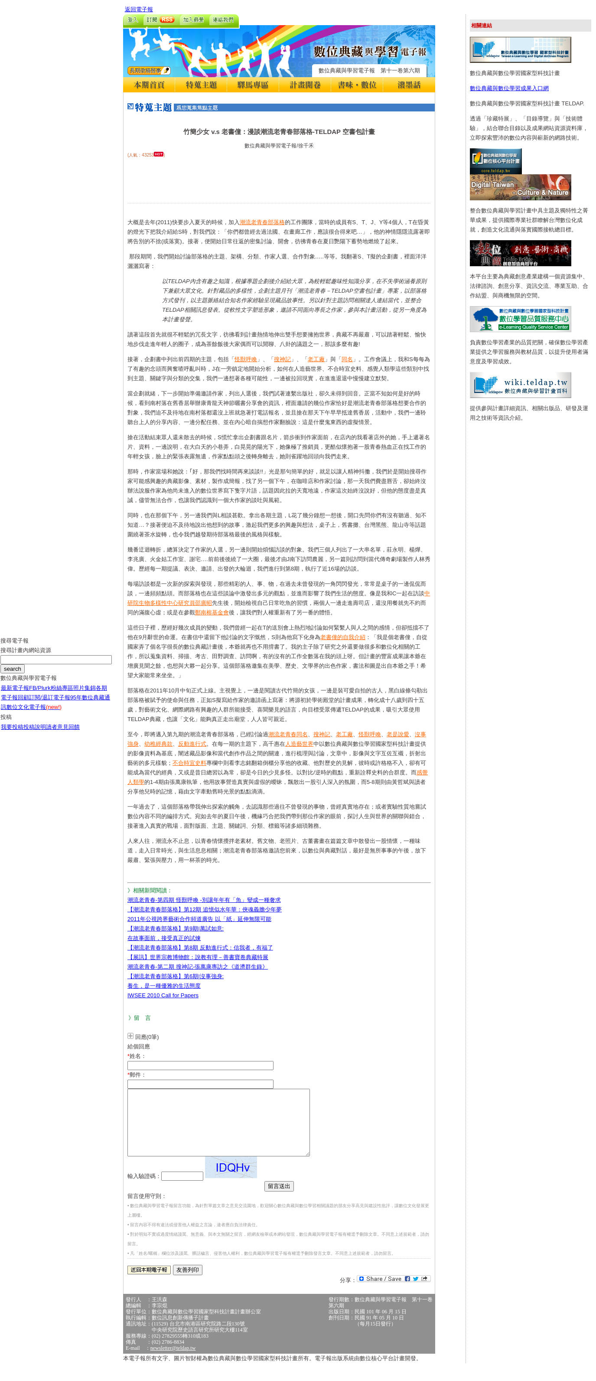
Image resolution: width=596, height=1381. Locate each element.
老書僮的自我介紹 (342, 637)
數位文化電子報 (34, 713)
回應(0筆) (147, 1037)
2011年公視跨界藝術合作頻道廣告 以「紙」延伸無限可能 (199, 919)
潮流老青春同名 (288, 734)
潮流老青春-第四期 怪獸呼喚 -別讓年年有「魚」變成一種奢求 (204, 900)
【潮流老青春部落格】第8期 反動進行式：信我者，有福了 (200, 947)
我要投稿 (12, 733)
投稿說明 (34, 733)
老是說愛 (398, 734)
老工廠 (316, 359)
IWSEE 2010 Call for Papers (163, 995)
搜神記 (282, 359)
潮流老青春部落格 (262, 222)
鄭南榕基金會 (212, 612)
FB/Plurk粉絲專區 (51, 694)
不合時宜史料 (189, 763)
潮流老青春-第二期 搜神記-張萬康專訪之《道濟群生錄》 (197, 966)
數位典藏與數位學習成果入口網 (509, 88)
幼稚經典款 (158, 744)
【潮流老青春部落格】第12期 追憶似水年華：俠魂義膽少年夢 (204, 909)
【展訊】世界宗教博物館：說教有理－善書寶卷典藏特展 (197, 957)
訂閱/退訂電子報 (49, 704)
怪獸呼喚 (245, 359)
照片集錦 (84, 694)
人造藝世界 (299, 744)
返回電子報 (139, 9)
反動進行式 (192, 744)
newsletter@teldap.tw (173, 1361)
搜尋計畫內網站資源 (25, 656)
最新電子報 (15, 694)
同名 (347, 359)
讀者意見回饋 (63, 733)
